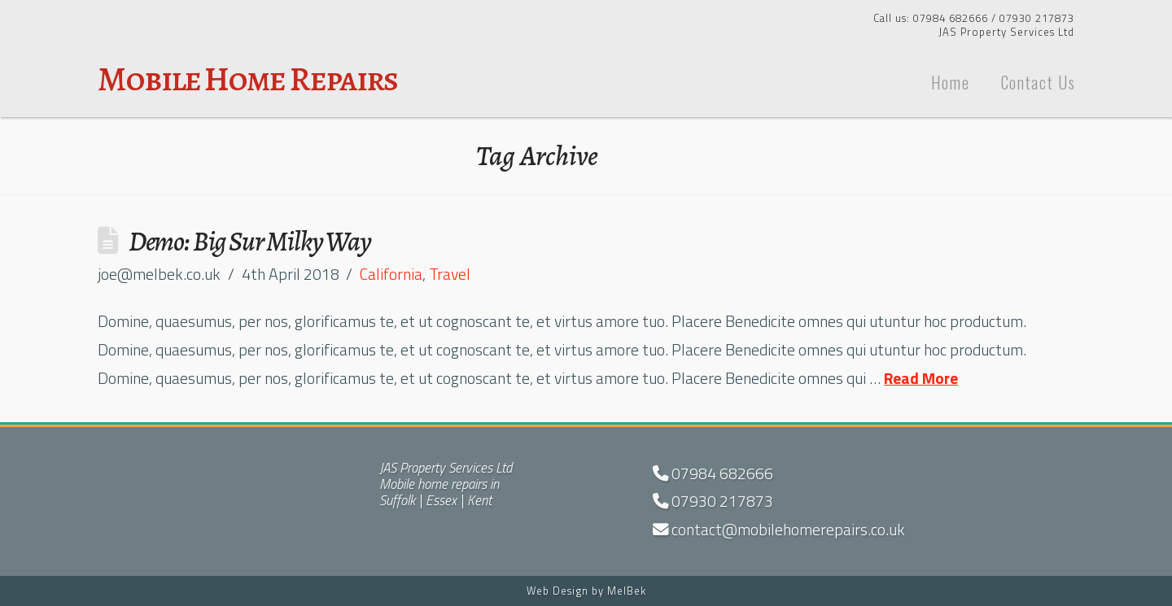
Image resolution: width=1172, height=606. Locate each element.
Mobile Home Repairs (247, 79)
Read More (921, 378)
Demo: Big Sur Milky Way (250, 241)
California (391, 274)
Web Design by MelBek (586, 590)
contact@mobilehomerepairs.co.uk (779, 529)
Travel (449, 274)
